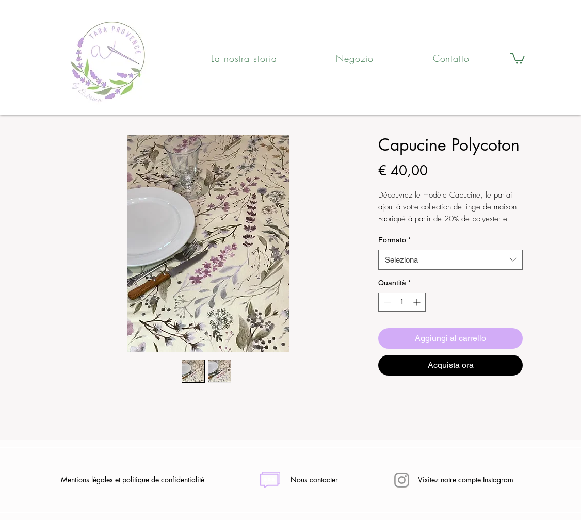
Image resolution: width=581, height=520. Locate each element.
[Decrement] (386, 302)
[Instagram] (402, 480)
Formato (394, 240)
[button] (517, 58)
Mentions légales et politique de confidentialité (132, 479)
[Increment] (417, 302)
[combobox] (450, 260)
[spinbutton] (402, 302)
